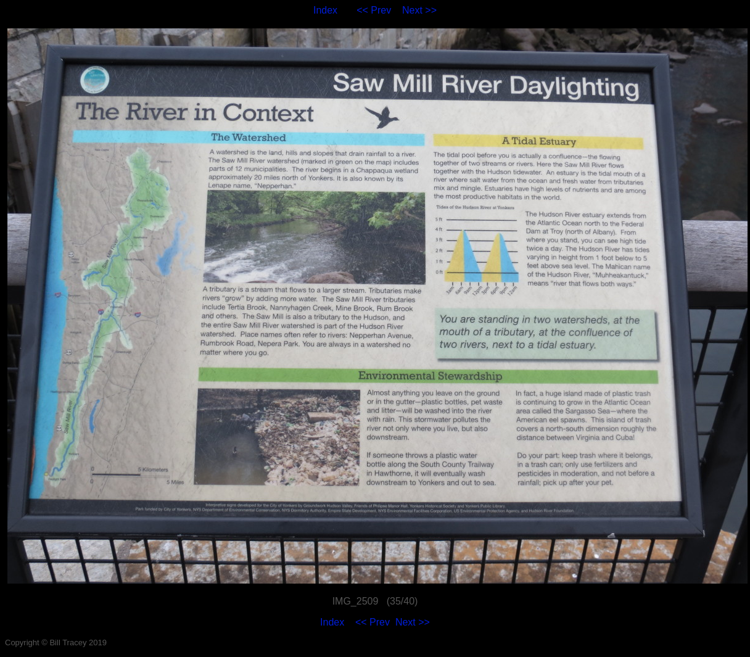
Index (325, 10)
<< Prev (373, 10)
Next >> (419, 10)
